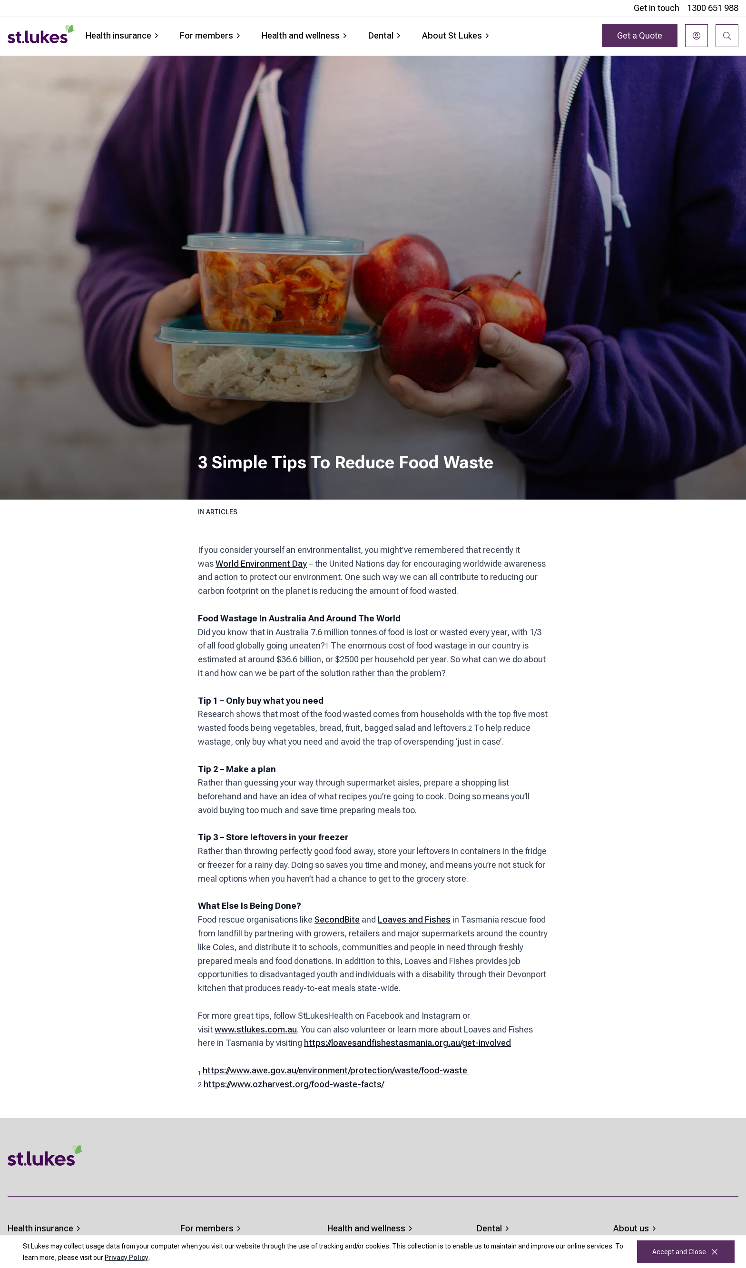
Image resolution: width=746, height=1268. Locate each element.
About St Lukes (456, 35)
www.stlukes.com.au (256, 1029)
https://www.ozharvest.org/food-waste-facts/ (294, 1084)
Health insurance (123, 35)
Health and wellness (305, 35)
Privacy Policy (126, 1257)
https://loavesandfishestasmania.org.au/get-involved (407, 1043)
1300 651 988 (712, 8)
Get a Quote (639, 35)
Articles (221, 512)
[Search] (727, 35)
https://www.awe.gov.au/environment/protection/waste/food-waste (336, 1070)
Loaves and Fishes (414, 919)
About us (635, 1228)
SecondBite (337, 919)
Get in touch (656, 8)
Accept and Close (685, 1252)
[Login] (696, 35)
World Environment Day (261, 564)
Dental (385, 35)
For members (211, 35)
